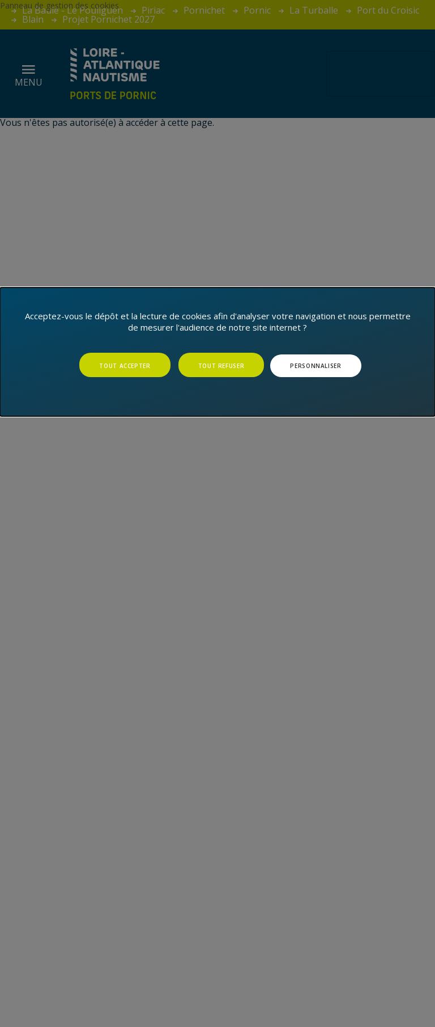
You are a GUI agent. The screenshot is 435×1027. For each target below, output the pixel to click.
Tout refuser (221, 366)
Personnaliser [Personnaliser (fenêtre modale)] (315, 366)
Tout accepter (124, 366)
